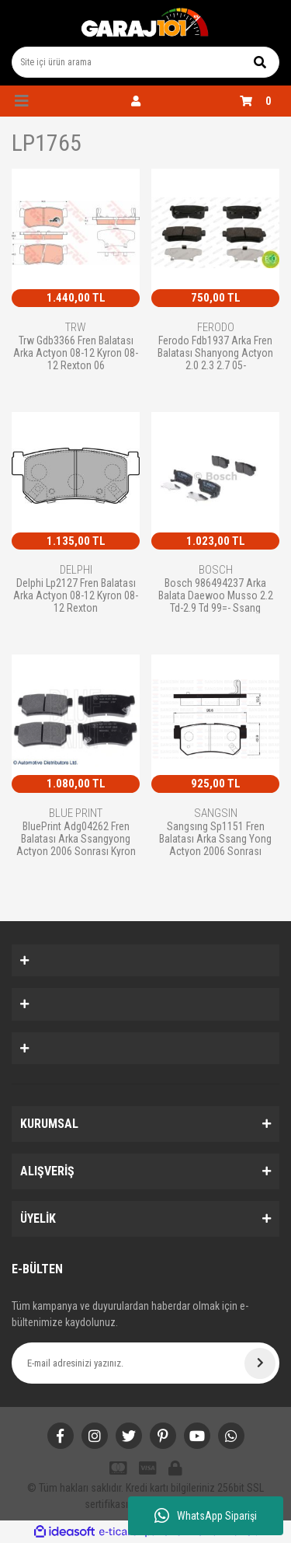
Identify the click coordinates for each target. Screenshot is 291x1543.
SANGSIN (215, 813)
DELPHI (76, 570)
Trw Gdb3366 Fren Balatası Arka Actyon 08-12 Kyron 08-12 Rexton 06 (75, 352)
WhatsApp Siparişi (205, 1515)
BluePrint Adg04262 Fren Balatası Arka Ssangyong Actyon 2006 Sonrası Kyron (76, 838)
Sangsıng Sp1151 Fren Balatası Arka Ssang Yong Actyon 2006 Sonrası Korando (215, 838)
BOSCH (216, 570)
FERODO (215, 327)
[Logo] (145, 23)
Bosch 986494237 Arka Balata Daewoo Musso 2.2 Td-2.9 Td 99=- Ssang (215, 595)
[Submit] (259, 1363)
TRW (75, 327)
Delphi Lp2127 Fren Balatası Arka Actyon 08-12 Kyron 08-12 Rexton (75, 595)
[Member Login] (135, 101)
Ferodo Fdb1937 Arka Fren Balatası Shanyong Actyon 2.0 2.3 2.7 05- (215, 352)
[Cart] (259, 101)
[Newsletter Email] (145, 1363)
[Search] (145, 62)
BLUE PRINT (75, 813)
